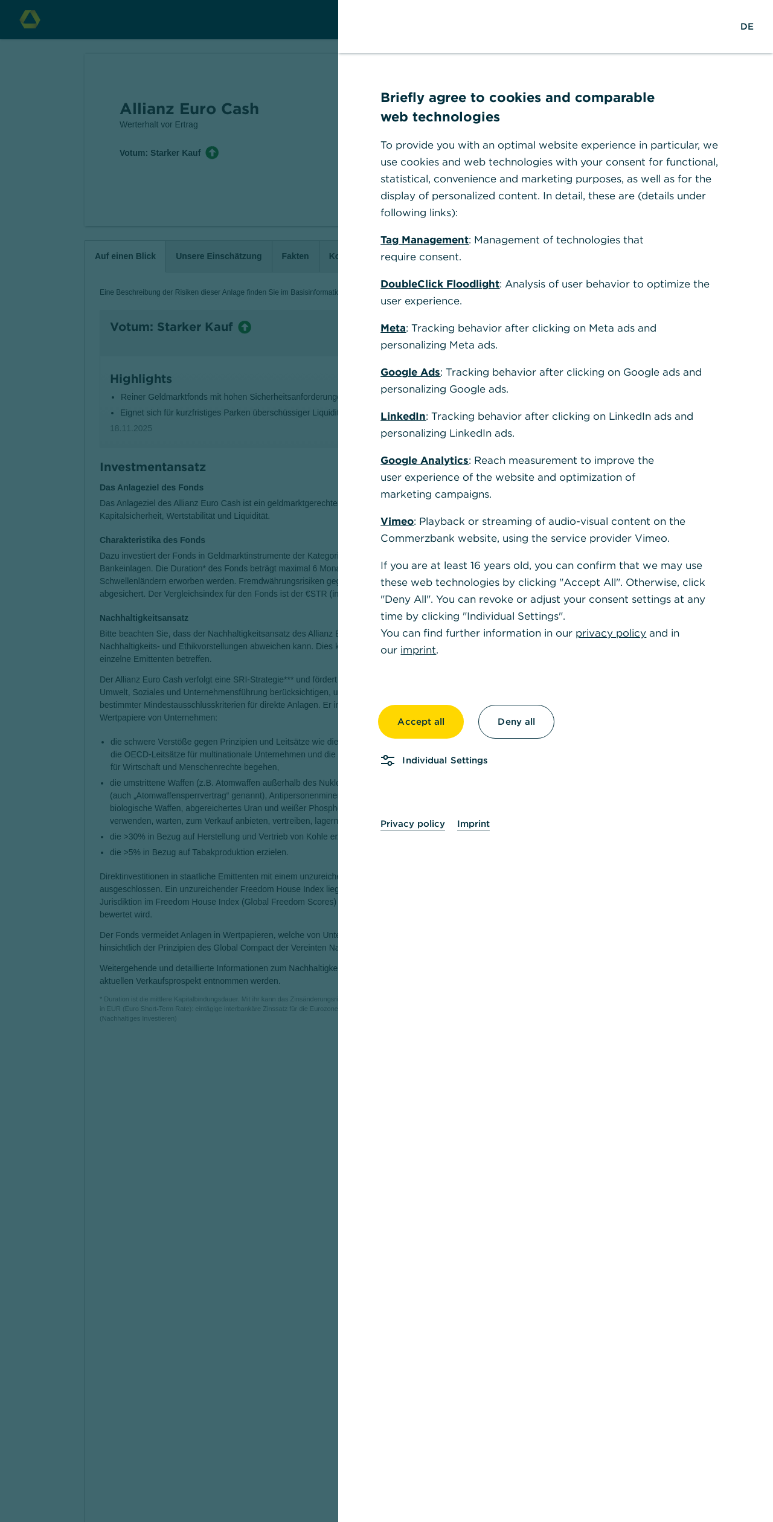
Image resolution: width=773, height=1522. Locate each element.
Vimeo (397, 521)
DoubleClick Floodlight (439, 284)
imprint (418, 650)
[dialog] (386, 761)
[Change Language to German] (747, 26)
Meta (393, 328)
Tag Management (424, 239)
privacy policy (611, 633)
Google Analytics (424, 460)
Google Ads (410, 372)
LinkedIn (403, 416)
